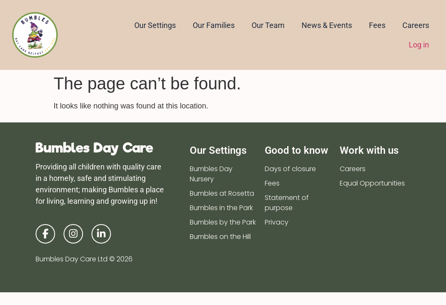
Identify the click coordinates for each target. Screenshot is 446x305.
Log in (419, 44)
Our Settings (155, 25)
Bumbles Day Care (94, 147)
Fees (377, 25)
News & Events (327, 25)
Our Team (268, 25)
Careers (415, 25)
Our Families (214, 25)
